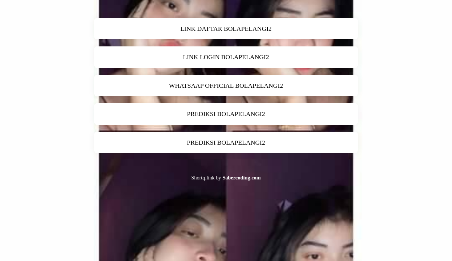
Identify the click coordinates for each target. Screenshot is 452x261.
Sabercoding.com (241, 178)
